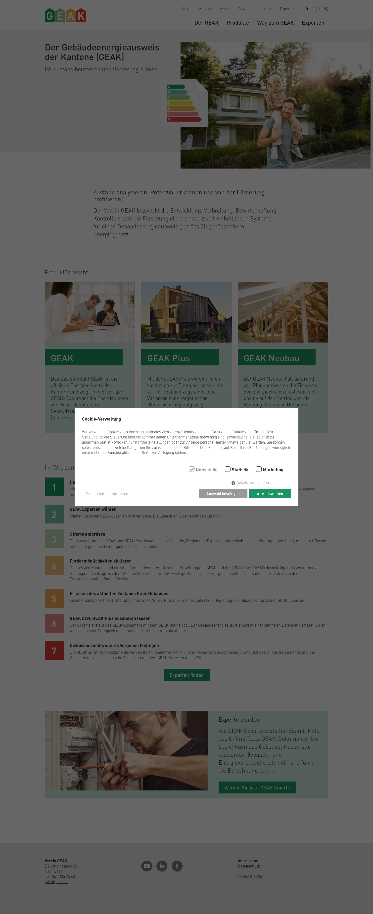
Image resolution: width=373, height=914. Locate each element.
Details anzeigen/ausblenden (259, 482)
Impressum (119, 493)
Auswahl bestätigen (223, 493)
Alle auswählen (270, 493)
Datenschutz (96, 493)
